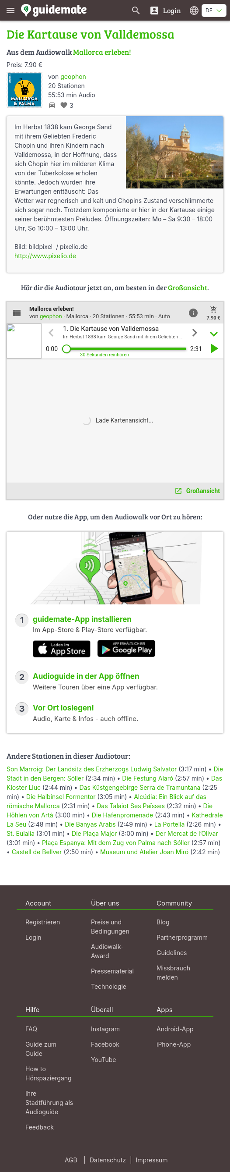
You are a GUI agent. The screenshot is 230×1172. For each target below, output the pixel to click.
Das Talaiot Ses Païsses (131, 806)
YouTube (103, 1059)
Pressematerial (112, 971)
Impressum (152, 1160)
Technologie (108, 986)
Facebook (105, 1044)
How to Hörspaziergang (48, 1073)
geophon (73, 76)
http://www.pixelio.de (45, 255)
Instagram (105, 1029)
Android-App (175, 1029)
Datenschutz (108, 1160)
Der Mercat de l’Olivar (187, 833)
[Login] (165, 10)
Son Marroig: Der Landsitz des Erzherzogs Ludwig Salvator (92, 769)
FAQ (31, 1029)
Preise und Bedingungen (110, 926)
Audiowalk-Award (107, 951)
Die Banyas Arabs (90, 824)
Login (33, 937)
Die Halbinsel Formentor (61, 796)
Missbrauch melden (173, 972)
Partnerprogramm (182, 937)
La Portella (169, 824)
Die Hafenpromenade (122, 815)
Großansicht (187, 287)
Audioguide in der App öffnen (86, 676)
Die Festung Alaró (147, 778)
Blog (163, 922)
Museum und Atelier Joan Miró (144, 852)
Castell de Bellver (37, 852)
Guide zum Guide (40, 1049)
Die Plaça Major (94, 833)
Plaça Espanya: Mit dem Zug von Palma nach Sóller (116, 842)
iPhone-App (174, 1044)
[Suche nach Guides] (136, 10)
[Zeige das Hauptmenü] (10, 10)
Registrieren (42, 922)
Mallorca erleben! (102, 52)
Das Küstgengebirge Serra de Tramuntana (139, 787)
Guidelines (172, 952)
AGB (71, 1160)
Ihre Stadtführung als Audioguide (49, 1102)
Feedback (39, 1127)
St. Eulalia (21, 833)
